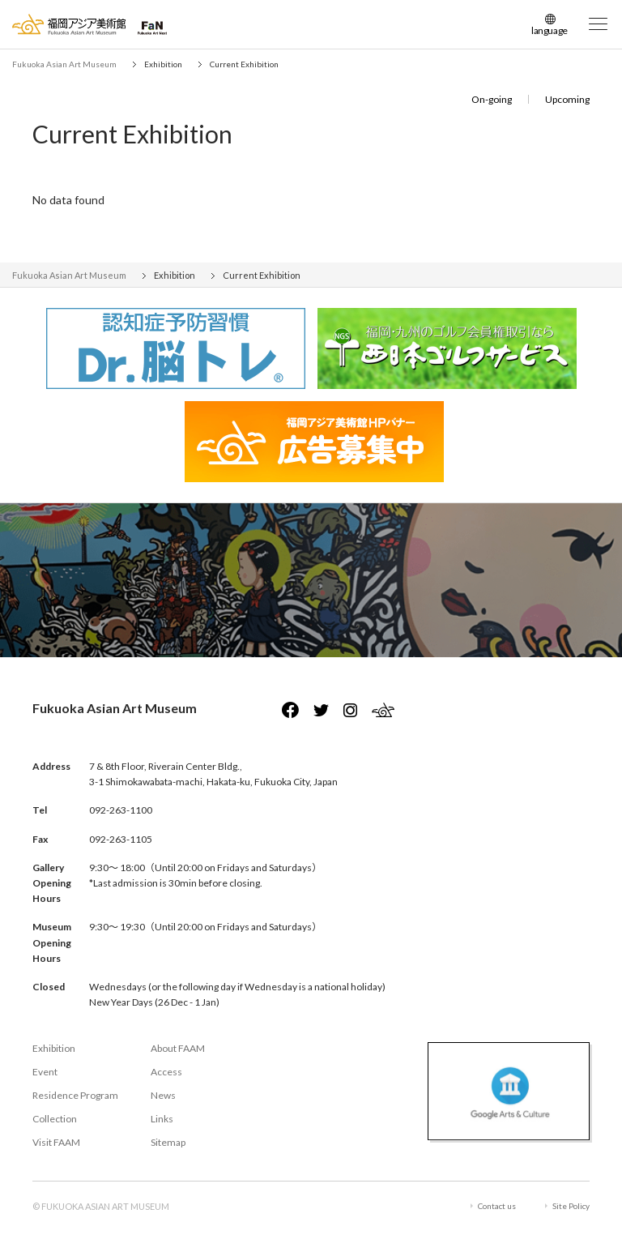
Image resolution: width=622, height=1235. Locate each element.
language (549, 30)
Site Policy (571, 1206)
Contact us (497, 1206)
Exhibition (53, 1048)
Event (45, 1072)
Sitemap (168, 1142)
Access (166, 1072)
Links (162, 1119)
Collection (54, 1119)
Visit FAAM (56, 1142)
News (163, 1095)
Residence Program (75, 1095)
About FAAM (178, 1048)
